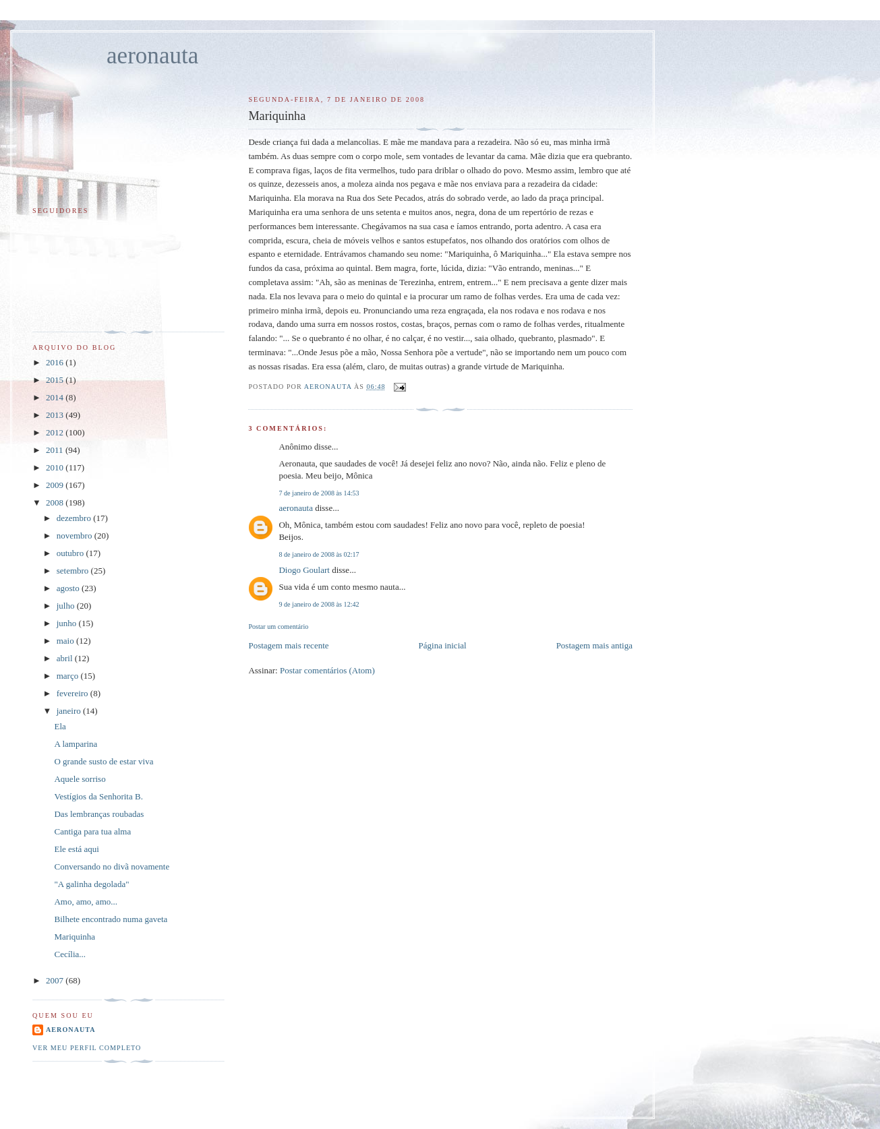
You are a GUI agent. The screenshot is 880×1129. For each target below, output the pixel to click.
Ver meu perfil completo (86, 1047)
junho (68, 623)
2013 (55, 415)
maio (66, 641)
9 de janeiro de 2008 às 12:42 (318, 604)
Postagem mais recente (288, 645)
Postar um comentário (278, 626)
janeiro (70, 711)
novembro (75, 535)
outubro (71, 553)
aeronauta (152, 55)
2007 (55, 980)
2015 (55, 380)
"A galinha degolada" (91, 884)
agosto (69, 588)
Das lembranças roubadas (99, 814)
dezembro (75, 518)
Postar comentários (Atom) (327, 670)
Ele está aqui (76, 849)
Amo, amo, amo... (85, 901)
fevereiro (73, 693)
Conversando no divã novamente (111, 866)
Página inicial (443, 645)
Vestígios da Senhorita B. (98, 796)
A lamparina (75, 744)
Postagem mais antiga (594, 645)
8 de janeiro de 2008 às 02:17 (318, 554)
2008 (55, 502)
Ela (59, 726)
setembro (74, 571)
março (69, 676)
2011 (55, 450)
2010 (55, 467)
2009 (55, 485)
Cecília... (70, 954)
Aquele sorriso (79, 779)
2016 (55, 362)
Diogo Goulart (303, 570)
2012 (55, 432)
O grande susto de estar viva (103, 761)
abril (66, 658)
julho (67, 606)
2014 (55, 397)
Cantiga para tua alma (92, 831)
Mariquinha (74, 937)
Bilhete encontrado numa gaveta (110, 919)
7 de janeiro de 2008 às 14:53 (318, 493)
